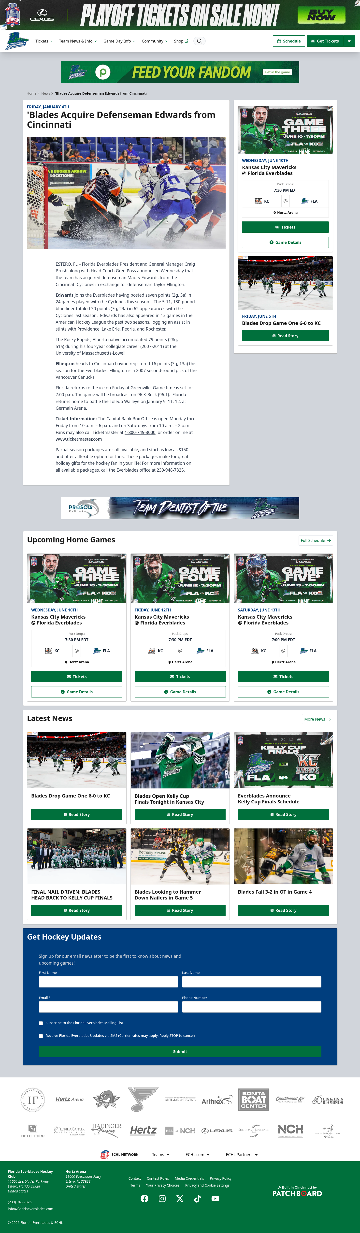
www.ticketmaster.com (79, 439)
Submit (180, 1052)
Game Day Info (119, 41)
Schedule (289, 41)
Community (155, 41)
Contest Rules (158, 1178)
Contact (135, 1178)
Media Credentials (189, 1178)
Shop (181, 41)
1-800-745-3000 (140, 432)
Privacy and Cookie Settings (207, 1185)
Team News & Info (78, 41)
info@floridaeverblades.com (30, 1208)
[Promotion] (180, 15)
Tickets (44, 41)
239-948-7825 (170, 470)
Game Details (286, 242)
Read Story (286, 335)
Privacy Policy (220, 1178)
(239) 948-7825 (20, 1202)
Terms (135, 1185)
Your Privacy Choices (162, 1185)
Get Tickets (325, 41)
